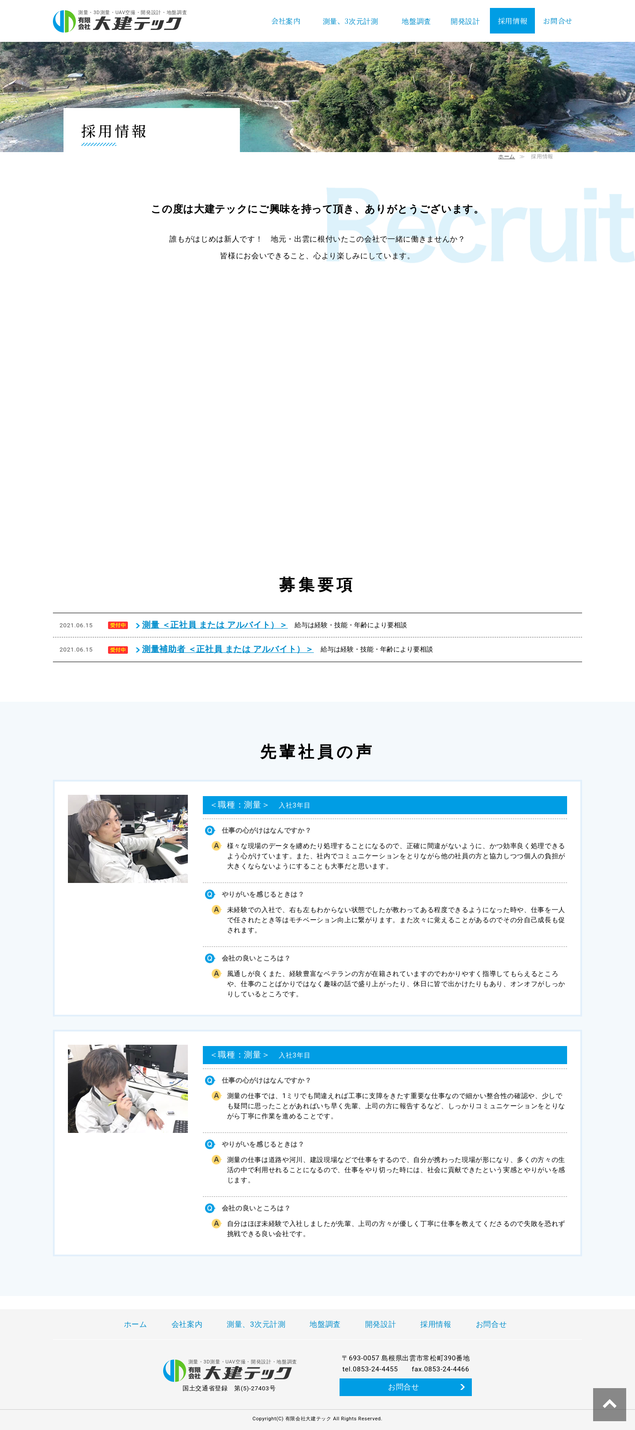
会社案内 (286, 20)
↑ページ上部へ (609, 1404)
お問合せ (557, 20)
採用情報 (512, 20)
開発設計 (465, 20)
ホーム (506, 156)
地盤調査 (416, 20)
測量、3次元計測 (350, 20)
